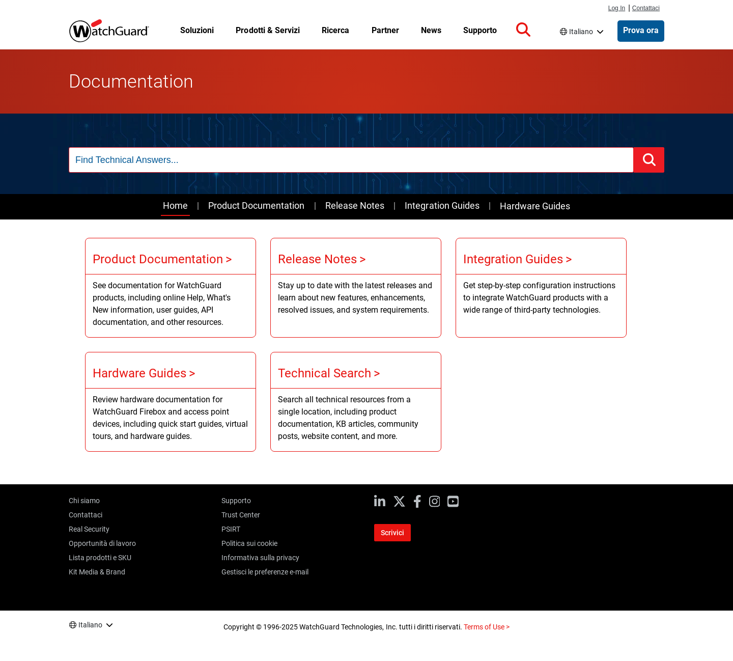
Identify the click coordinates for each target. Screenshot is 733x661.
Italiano (581, 31)
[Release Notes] (355, 288)
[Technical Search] (355, 402)
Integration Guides (442, 205)
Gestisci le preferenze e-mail (264, 572)
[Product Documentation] (170, 288)
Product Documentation (256, 205)
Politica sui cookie (249, 543)
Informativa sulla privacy (260, 558)
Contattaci (646, 8)
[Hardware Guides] (170, 402)
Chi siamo (84, 501)
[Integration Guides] (541, 288)
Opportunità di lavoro (102, 543)
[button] (523, 30)
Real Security (89, 529)
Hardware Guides (535, 206)
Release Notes (354, 205)
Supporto (236, 501)
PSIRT (230, 529)
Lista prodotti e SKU (100, 558)
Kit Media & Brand (97, 572)
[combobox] (351, 160)
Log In (616, 8)
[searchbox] (351, 160)
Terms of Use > (487, 627)
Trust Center (240, 515)
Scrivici (392, 533)
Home (175, 205)
